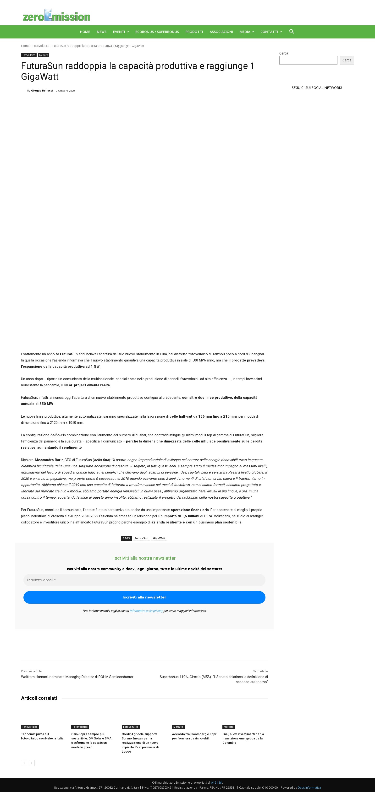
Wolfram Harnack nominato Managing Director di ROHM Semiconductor (77, 677)
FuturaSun (141, 538)
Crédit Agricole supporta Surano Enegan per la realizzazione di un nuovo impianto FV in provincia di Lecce (140, 742)
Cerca (283, 53)
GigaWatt (159, 538)
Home (25, 46)
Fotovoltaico (41, 46)
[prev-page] (24, 763)
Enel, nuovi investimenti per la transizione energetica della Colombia (243, 738)
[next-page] (32, 763)
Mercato (43, 55)
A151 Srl (216, 783)
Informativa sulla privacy (146, 611)
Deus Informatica (309, 788)
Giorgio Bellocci (42, 90)
